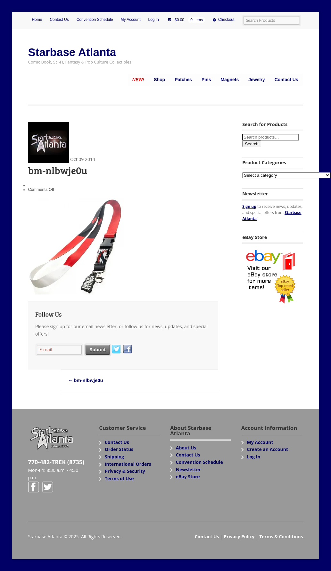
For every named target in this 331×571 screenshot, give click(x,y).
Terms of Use (119, 478)
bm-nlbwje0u (85, 380)
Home (37, 19)
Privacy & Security (125, 471)
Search (251, 143)
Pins (206, 79)
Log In (153, 19)
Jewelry (256, 79)
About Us (186, 448)
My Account (131, 19)
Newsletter (188, 469)
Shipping (114, 457)
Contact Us (59, 19)
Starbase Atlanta (72, 52)
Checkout (226, 19)
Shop (159, 79)
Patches (183, 79)
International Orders (128, 464)
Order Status (119, 449)
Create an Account (267, 449)
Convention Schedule (95, 19)
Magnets (229, 79)
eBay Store (188, 476)
